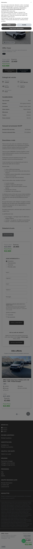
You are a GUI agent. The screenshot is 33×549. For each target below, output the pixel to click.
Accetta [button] (24, 24)
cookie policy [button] (12, 11)
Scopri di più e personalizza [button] (16, 28)
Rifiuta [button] (9, 24)
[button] (31, 2)
